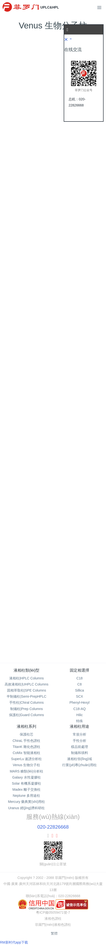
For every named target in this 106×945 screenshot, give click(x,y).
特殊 (79, 721)
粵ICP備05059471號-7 (53, 912)
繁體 (54, 933)
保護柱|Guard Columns (26, 715)
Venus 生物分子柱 (26, 765)
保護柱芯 (26, 734)
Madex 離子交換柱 (26, 789)
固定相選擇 (79, 670)
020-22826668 (53, 827)
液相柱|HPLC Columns (26, 678)
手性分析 (79, 741)
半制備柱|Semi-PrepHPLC (26, 696)
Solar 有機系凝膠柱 (26, 783)
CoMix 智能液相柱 (26, 753)
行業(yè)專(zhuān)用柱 (79, 765)
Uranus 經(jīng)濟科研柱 (26, 808)
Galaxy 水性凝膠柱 (26, 777)
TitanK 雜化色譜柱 (26, 747)
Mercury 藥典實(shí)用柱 (26, 802)
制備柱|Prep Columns (26, 709)
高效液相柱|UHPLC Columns (26, 684)
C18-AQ (79, 709)
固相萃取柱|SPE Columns (26, 690)
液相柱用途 (79, 726)
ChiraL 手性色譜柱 (27, 741)
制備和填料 (79, 753)
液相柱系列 (26, 726)
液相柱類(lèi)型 (27, 670)
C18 (79, 678)
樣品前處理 (79, 747)
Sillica (79, 690)
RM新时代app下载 (14, 942)
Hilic (79, 715)
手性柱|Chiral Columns (26, 702)
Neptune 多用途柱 (26, 796)
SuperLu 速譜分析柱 (26, 759)
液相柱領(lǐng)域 (79, 759)
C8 (79, 684)
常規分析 (79, 734)
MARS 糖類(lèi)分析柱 (26, 771)
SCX (79, 696)
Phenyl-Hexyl (79, 702)
